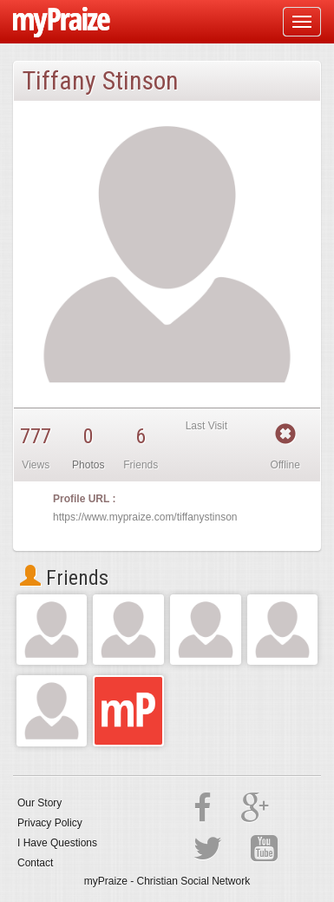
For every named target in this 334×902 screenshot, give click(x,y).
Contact (35, 863)
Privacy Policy (49, 823)
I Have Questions (57, 843)
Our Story (39, 803)
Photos (88, 465)
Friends (64, 578)
